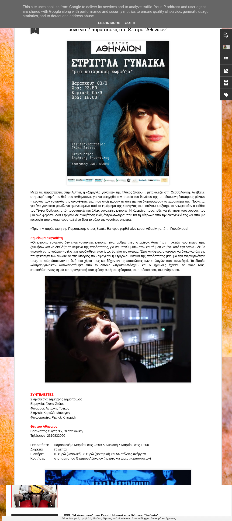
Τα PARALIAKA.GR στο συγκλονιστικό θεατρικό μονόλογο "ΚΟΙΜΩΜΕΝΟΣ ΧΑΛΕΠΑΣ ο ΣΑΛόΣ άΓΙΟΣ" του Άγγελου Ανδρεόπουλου (111, 256)
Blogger (145, 518)
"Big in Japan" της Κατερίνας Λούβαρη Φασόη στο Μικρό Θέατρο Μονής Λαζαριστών (201, 220)
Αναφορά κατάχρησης (163, 518)
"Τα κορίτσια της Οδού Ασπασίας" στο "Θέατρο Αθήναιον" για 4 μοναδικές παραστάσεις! (110, 465)
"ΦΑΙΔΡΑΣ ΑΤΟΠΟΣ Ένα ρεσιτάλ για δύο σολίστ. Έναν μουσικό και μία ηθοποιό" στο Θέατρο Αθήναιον (93, 220)
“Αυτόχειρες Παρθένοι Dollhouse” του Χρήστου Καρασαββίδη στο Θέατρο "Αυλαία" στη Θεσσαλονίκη (116, 412)
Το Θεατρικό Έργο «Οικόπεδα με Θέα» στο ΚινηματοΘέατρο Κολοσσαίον (37, 218)
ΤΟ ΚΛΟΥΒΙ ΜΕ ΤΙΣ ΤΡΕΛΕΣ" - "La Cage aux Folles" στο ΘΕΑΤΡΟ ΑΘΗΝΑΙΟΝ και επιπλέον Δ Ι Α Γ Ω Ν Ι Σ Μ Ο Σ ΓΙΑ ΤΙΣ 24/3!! (116, 361)
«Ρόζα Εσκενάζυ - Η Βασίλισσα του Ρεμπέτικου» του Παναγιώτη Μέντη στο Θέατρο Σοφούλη (148, 220)
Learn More (109, 23)
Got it (130, 23)
